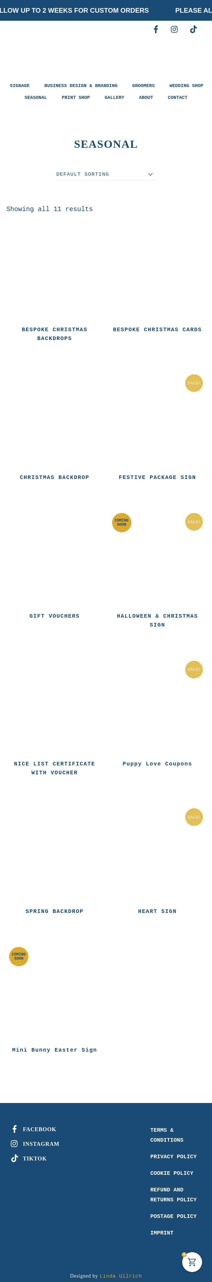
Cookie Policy (171, 1168)
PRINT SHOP (76, 97)
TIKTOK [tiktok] (27, 1154)
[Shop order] (106, 175)
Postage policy (173, 1211)
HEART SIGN (157, 907)
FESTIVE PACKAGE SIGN (157, 476)
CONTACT (177, 97)
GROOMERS (143, 86)
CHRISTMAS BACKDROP (54, 476)
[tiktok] (193, 29)
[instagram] (174, 29)
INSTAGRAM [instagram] (33, 1139)
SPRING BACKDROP (55, 907)
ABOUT (146, 97)
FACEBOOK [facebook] (32, 1124)
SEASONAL (36, 97)
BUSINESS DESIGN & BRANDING (81, 86)
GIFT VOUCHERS (55, 614)
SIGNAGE (20, 86)
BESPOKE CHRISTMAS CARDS (157, 329)
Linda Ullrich (121, 1271)
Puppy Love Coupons (157, 760)
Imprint (161, 1227)
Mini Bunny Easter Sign (54, 1045)
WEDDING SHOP (186, 86)
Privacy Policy (173, 1151)
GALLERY (114, 97)
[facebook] (156, 29)
